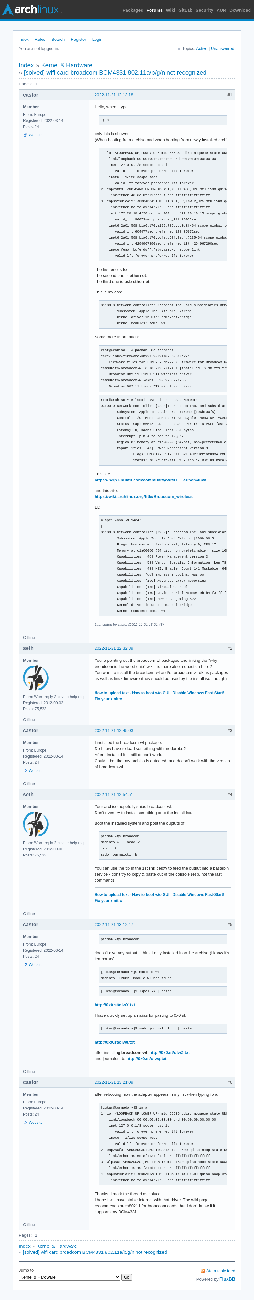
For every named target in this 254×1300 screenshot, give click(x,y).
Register (78, 39)
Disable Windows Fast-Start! (198, 693)
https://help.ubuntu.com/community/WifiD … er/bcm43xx (150, 480)
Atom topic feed (220, 1270)
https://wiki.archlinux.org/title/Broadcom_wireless (144, 496)
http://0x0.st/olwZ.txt (170, 1052)
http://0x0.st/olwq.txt (147, 1058)
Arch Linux (32, 9)
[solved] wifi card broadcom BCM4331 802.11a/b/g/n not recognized (115, 72)
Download (240, 10)
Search (58, 39)
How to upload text (112, 693)
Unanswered (222, 48)
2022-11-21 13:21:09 (114, 1082)
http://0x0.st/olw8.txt (115, 1042)
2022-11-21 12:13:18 (114, 94)
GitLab (185, 10)
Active (201, 48)
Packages (133, 10)
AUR (221, 10)
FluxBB (227, 1279)
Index (24, 39)
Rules (40, 39)
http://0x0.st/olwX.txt (115, 1004)
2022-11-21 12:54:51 (114, 794)
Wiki (170, 10)
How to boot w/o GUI (150, 693)
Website (35, 135)
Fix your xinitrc (108, 699)
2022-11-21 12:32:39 (114, 648)
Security (204, 10)
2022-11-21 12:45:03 (114, 730)
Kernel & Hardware (67, 65)
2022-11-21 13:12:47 (114, 924)
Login (97, 39)
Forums (154, 10)
